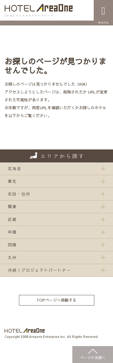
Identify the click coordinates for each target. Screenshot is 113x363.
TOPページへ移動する (56, 300)
